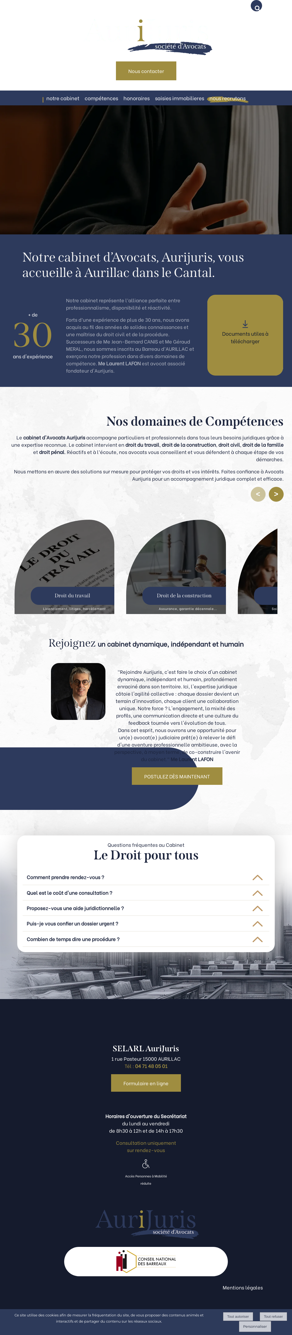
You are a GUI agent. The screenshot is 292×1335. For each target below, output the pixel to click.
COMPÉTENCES (101, 98)
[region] (146, 568)
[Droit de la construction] (176, 567)
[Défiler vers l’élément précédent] (258, 494)
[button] (257, 6)
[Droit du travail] (64, 567)
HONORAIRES (136, 98)
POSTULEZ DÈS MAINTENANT (177, 776)
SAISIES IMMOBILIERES (179, 98)
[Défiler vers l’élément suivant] (276, 494)
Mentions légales (243, 1287)
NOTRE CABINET (62, 98)
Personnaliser (255, 1326)
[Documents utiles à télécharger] (245, 335)
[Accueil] (146, 30)
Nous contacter (146, 70)
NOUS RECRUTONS (227, 98)
